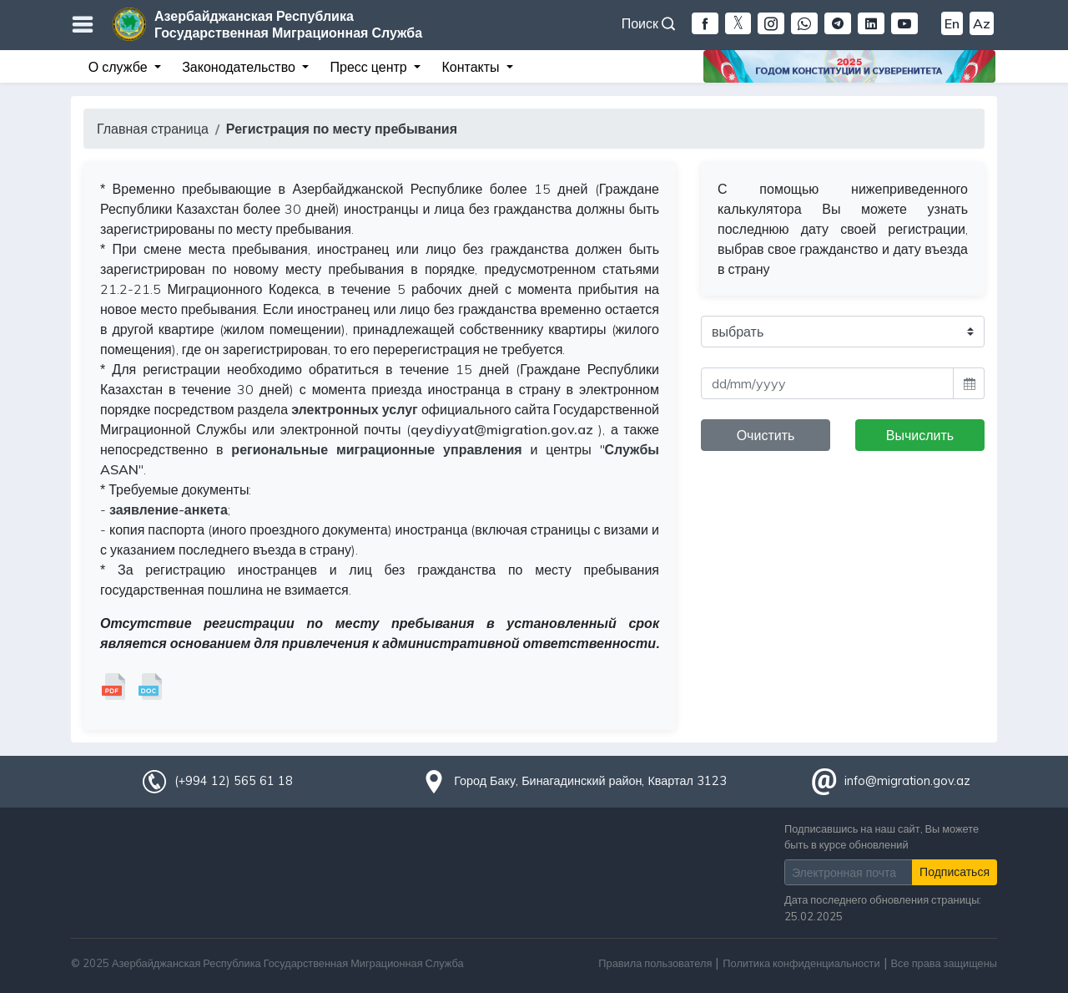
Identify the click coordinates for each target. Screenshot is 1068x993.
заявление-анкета (168, 509)
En (952, 23)
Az (981, 23)
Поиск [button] (648, 23)
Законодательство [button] (240, 66)
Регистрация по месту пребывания (341, 128)
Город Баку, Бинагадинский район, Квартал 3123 (590, 780)
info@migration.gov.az (907, 780)
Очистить (766, 435)
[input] (827, 383)
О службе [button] (119, 66)
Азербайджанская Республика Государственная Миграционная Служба (288, 24)
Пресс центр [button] (370, 66)
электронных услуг (354, 409)
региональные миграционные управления (376, 449)
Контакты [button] (471, 66)
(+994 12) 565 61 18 (233, 780)
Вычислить (920, 435)
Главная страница (153, 128)
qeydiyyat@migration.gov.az (502, 429)
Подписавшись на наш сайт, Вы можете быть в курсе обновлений (881, 836)
